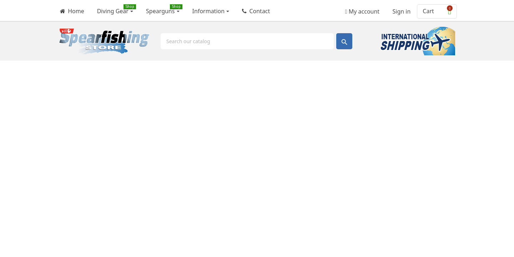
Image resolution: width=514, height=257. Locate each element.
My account (362, 9)
